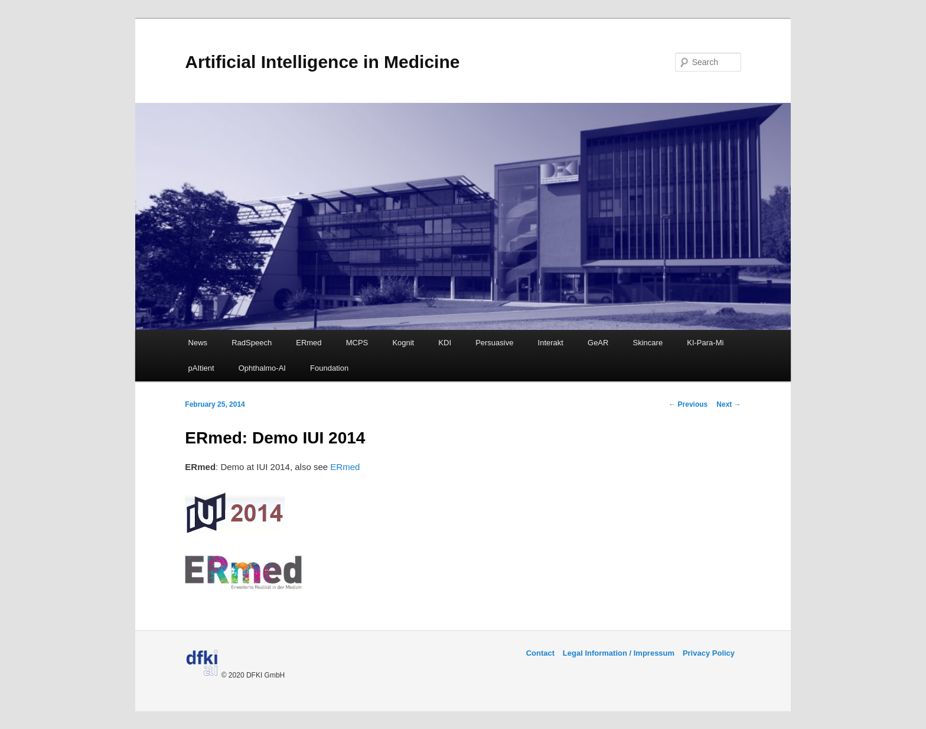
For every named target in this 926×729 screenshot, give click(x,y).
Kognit (403, 342)
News (198, 342)
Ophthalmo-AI (262, 368)
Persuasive (494, 342)
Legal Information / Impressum (618, 653)
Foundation (329, 368)
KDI (444, 342)
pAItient (201, 368)
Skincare (648, 342)
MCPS (357, 342)
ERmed (308, 342)
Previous (688, 404)
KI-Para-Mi (705, 342)
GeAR (598, 342)
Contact (540, 653)
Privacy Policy (709, 653)
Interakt (550, 342)
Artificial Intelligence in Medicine (322, 62)
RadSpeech (251, 342)
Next (728, 404)
